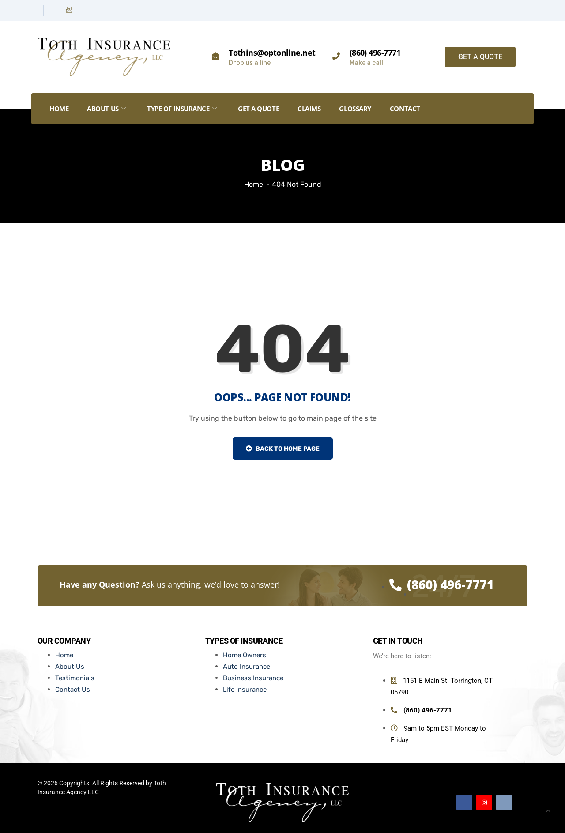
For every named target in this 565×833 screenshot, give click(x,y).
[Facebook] (37, 10)
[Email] (69, 10)
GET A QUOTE (258, 108)
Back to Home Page (283, 448)
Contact (405, 108)
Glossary (355, 108)
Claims (309, 108)
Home (58, 108)
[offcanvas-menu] (522, 109)
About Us (106, 108)
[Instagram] (51, 10)
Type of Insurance (182, 108)
